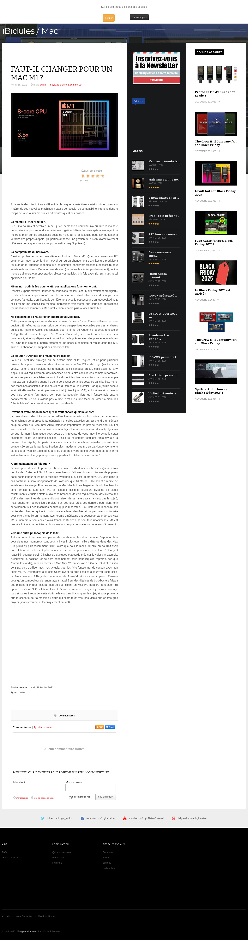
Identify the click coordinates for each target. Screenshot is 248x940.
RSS (99, 727)
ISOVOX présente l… (163, 357)
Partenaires (58, 857)
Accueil (6, 916)
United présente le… (163, 393)
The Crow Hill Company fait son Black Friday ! (216, 143)
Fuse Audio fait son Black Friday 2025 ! (214, 242)
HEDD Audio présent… (157, 275)
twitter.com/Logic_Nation (59, 818)
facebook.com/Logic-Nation (100, 818)
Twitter (106, 857)
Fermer (108, 18)
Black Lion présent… (163, 375)
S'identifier (105, 796)
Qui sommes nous (61, 852)
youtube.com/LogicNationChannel (146, 818)
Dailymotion (109, 868)
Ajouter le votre (42, 727)
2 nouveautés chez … (163, 197)
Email (110, 727)
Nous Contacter (24, 916)
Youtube (107, 862)
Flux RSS (57, 862)
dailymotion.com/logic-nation (192, 818)
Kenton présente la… (164, 161)
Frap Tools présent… (163, 216)
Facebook (108, 852)
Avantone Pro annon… (158, 337)
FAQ (4, 852)
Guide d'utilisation (11, 857)
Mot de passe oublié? (42, 798)
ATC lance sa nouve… (163, 234)
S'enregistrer (20, 798)
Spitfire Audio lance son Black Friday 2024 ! (213, 390)
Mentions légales (47, 916)
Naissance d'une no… (164, 179)
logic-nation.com (28, 931)
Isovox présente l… (162, 295)
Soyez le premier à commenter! (66, 84)
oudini (43, 84)
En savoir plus (139, 17)
